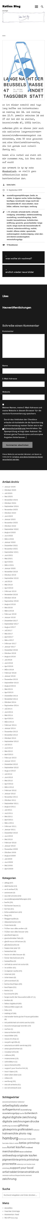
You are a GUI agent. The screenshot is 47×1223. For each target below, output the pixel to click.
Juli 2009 (8, 859)
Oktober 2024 (10, 503)
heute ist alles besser (14, 955)
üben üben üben (11, 1075)
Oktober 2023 (10, 513)
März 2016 (9, 670)
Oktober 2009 (10, 852)
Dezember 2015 (11, 679)
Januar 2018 (10, 617)
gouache (19, 223)
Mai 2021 (9, 559)
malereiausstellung (22, 228)
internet (8, 974)
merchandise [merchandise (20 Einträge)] (10, 1151)
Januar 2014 (10, 728)
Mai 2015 (9, 689)
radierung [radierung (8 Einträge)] (20, 1164)
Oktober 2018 (10, 598)
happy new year (11, 948)
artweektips (21, 214)
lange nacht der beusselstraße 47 (26, 225)
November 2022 (11, 523)
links (6, 1010)
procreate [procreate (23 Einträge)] (9, 1164)
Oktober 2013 (10, 738)
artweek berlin (24, 212)
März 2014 (9, 722)
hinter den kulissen (12, 958)
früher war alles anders (15, 928)
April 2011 (9, 820)
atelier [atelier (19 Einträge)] (24, 1105)
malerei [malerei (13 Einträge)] (29, 1147)
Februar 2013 (10, 758)
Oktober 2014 (10, 702)
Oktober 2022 (10, 526)
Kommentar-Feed (12, 1214)
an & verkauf (10, 889)
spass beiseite (11, 1065)
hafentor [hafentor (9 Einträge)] (36, 1130)
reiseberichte (10, 1052)
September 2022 (12, 529)
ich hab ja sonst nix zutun (15, 964)
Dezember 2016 (11, 650)
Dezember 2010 (11, 833)
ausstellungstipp (24, 217)
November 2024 (11, 500)
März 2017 (9, 640)
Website (6, 392)
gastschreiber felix (13, 938)
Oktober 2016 (10, 653)
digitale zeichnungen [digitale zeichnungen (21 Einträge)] (16, 1121)
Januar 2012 (10, 794)
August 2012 (10, 771)
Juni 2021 (9, 555)
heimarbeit (9, 951)
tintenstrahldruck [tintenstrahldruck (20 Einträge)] (28, 1172)
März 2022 (9, 539)
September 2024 (12, 506)
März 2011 (9, 823)
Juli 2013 (8, 745)
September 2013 (12, 741)
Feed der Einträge (12, 1211)
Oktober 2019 (10, 575)
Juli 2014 (8, 709)
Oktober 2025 (10, 490)
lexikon (7, 1000)
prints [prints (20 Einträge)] (22, 1159)
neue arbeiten (27, 203)
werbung (33, 206)
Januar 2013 (10, 761)
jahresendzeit (10, 981)
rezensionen (10, 1058)
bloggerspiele (10, 919)
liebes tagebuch (11, 1004)
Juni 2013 (9, 748)
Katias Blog (11, 6)
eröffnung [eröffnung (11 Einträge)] (6, 1125)
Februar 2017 (10, 643)
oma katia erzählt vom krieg (16, 1045)
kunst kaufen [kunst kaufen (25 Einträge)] (16, 1147)
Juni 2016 (9, 663)
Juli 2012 (8, 774)
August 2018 (10, 604)
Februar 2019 (10, 591)
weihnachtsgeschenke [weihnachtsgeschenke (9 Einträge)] (17, 1175)
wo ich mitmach (11, 1088)
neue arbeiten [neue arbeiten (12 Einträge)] (25, 1151)
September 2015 (12, 683)
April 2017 (9, 637)
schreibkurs (10, 1062)
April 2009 (9, 869)
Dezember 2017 (11, 621)
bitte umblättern (11, 912)
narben (8, 1029)
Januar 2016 (10, 676)
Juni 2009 (9, 862)
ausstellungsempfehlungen (18, 195)
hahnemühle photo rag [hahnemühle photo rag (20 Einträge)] (16, 1133)
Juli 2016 (8, 660)
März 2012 (9, 787)
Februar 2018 (10, 614)
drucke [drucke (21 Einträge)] (34, 1121)
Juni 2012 (9, 777)
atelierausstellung (34, 214)
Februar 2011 (10, 826)
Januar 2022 (10, 542)
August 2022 (10, 532)
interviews (9, 977)
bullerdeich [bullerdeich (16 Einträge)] (31, 1113)
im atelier (8, 968)
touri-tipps (24, 206)
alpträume (9, 886)
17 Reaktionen (12, 245)
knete (7, 990)
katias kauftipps (34, 198)
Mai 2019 (9, 585)
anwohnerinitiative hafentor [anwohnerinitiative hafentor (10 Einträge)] (13, 1102)
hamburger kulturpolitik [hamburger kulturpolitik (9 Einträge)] (27, 1139)
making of (9, 1013)
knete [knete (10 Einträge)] (4, 1147)
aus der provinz (11, 896)
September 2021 (12, 552)
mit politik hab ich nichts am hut (18, 1022)
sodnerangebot (13, 234)
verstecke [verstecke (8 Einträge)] (5, 1175)
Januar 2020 (10, 568)
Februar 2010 (10, 843)
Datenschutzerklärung (15, 428)
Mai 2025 (9, 496)
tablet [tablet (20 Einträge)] (13, 1172)
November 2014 (11, 699)
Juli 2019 (8, 581)
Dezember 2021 (11, 545)
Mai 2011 (9, 816)
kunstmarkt (20, 201)
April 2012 (9, 784)
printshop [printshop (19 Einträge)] (33, 1159)
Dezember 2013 (11, 732)
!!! (9, 212)
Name (5, 365)
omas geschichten (12, 1049)
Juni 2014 (9, 712)
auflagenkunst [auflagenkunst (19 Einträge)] (11, 1109)
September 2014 (12, 705)
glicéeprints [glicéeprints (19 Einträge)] (9, 1129)
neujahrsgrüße (11, 1042)
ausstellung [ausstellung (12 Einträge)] (26, 1109)
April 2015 (9, 692)
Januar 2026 (10, 487)
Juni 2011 (9, 813)
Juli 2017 (8, 630)
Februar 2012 (10, 790)
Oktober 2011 (10, 800)
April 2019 (9, 588)
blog (6, 915)
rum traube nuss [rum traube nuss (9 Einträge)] (29, 1164)
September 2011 (12, 803)
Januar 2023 (10, 519)
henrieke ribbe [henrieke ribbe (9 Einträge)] (7, 1143)
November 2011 (11, 797)
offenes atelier (19, 231)
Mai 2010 (9, 839)
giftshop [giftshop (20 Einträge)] (23, 1125)
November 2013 (11, 735)
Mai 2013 (9, 751)
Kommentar (8, 331)
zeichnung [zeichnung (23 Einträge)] (9, 1179)
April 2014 (9, 718)
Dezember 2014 (11, 696)
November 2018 (11, 594)
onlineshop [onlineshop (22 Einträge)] (9, 1155)
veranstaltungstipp (14, 239)
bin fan (7, 909)
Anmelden (8, 1208)
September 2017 (12, 624)
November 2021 (11, 549)
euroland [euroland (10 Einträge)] (14, 1126)
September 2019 (12, 578)
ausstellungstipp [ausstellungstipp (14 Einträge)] (10, 1113)
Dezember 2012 (11, 764)
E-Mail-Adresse (9, 378)
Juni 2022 (9, 536)
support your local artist (15, 1068)
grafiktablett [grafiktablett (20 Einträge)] (25, 1129)
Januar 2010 (10, 846)
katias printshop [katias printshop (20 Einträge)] (29, 1143)
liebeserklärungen (12, 1007)
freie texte (9, 925)
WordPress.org (11, 1218)
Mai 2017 (9, 634)
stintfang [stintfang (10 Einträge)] (6, 1168)
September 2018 (12, 601)
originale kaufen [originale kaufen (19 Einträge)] (27, 1155)
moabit (10, 231)
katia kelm (11, 184)
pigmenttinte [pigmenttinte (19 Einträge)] (10, 1159)
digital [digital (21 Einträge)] (6, 1117)
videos (7, 1078)
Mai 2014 (9, 715)
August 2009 (10, 856)
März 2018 (9, 611)
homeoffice (9, 961)
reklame (16, 206)
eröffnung (11, 223)
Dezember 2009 (11, 849)
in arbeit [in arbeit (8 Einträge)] (16, 1143)
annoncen (9, 893)
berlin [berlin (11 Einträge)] (22, 1113)
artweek (14, 212)
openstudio (30, 231)
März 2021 (9, 565)
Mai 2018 (9, 607)
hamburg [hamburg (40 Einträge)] (10, 1138)
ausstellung (11, 217)
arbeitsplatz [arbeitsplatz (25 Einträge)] (11, 1105)
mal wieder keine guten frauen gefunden (21, 1017)
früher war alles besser (15, 932)
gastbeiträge (10, 935)
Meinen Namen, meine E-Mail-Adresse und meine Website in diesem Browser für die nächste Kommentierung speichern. (22, 410)
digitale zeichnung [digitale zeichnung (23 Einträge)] (23, 1117)
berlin (32, 195)
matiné (33, 228)
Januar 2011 (10, 829)
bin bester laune (11, 906)
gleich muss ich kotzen (14, 941)
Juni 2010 (9, 836)
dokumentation (11, 922)
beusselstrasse (20, 220)
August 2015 (10, 686)
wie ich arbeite (11, 1084)
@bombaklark (9, 171)
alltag (7, 883)
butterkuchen (32, 220)
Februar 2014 (10, 725)
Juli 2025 (8, 493)
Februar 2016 (10, 673)
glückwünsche (11, 945)
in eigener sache (20, 198)
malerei (10, 228)
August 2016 (10, 656)
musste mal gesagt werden (16, 1026)
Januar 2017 (10, 647)
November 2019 (11, 572)
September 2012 (12, 767)
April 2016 (9, 666)
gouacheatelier (30, 223)
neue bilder (9, 1036)
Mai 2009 (9, 865)
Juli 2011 (8, 810)
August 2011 (10, 807)
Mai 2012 (9, 781)
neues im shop (10, 1039)
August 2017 (10, 627)
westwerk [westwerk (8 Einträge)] (28, 1175)
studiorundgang (27, 234)
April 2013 (9, 754)
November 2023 (11, 510)
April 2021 (9, 562)
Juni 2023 (9, 516)
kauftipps (11, 201)
